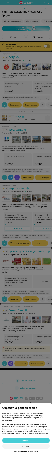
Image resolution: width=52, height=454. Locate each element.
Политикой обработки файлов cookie (34, 433)
